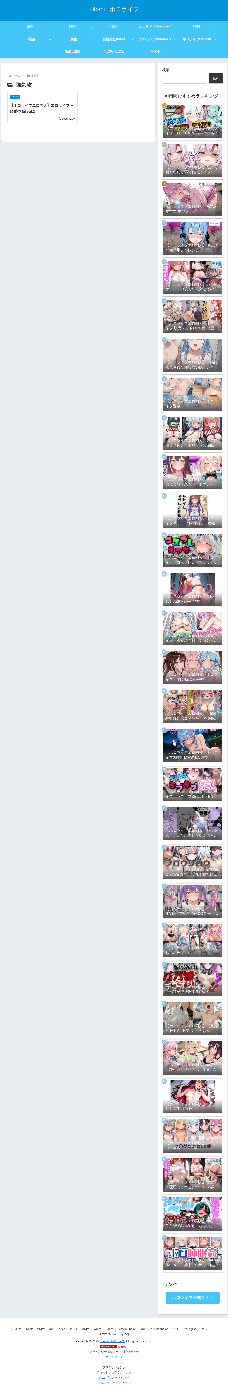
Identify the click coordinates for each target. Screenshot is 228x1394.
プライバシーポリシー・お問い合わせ (114, 1351)
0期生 (17, 1329)
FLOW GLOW (107, 1334)
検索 (166, 70)
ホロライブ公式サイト (192, 1297)
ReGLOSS (208, 1329)
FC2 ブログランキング (114, 1377)
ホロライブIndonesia (154, 1329)
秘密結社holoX (127, 1329)
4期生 (98, 1329)
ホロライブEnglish (185, 1329)
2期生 (41, 1329)
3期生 (86, 1329)
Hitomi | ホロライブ (112, 1341)
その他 (125, 1334)
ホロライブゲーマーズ (63, 1329)
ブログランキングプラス (114, 1382)
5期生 (109, 1329)
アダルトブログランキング (114, 1372)
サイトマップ (114, 1356)
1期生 (29, 1329)
